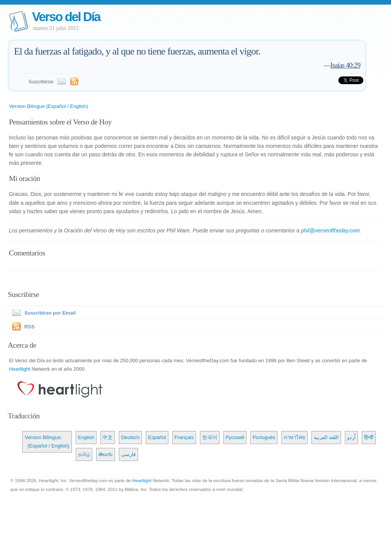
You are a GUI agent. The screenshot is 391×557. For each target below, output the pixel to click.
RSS (29, 327)
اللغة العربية (326, 437)
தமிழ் (84, 454)
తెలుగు (105, 454)
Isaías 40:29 (345, 65)
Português (264, 437)
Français (184, 437)
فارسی (128, 454)
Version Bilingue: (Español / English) (47, 441)
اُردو (351, 437)
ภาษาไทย (294, 437)
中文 (108, 437)
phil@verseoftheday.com (330, 230)
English (86, 437)
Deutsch (130, 437)
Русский (235, 437)
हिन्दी (368, 437)
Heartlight (19, 369)
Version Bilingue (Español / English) (48, 106)
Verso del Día (66, 17)
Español (157, 437)
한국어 (209, 437)
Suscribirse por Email (42, 313)
